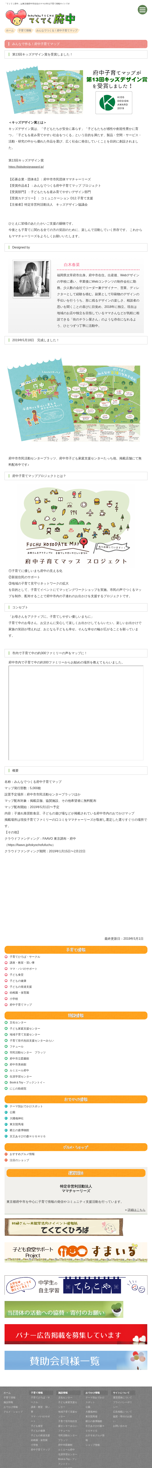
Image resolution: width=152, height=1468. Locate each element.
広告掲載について (122, 1399)
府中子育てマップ (21, 1000)
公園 (12, 1102)
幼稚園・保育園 (19, 989)
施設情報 (8, 1389)
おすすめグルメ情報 (22, 1142)
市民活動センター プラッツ (28, 1046)
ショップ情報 (93, 1432)
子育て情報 (9, 1385)
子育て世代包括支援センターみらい (32, 1035)
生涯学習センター (21, 1068)
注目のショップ (19, 1147)
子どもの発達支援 (21, 984)
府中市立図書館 (19, 1051)
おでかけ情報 (11, 1394)
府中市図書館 (65, 1432)
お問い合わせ (120, 1413)
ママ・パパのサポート (23, 967)
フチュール (16, 1040)
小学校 (14, 995)
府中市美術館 (18, 1057)
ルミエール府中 (19, 1062)
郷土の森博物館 (19, 1119)
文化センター (18, 1018)
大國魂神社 (16, 1108)
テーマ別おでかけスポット (26, 1097)
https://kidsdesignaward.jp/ (27, 166)
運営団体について (122, 1385)
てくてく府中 (71, 1465)
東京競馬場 (16, 1113)
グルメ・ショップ (13, 1399)
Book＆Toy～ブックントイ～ (27, 1073)
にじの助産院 (18, 1079)
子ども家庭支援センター (25, 1024)
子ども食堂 (16, 973)
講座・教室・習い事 (22, 962)
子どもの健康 (18, 978)
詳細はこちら (135, 1197)
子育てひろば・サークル (25, 956)
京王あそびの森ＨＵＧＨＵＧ (28, 1124)
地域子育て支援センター (25, 1029)
